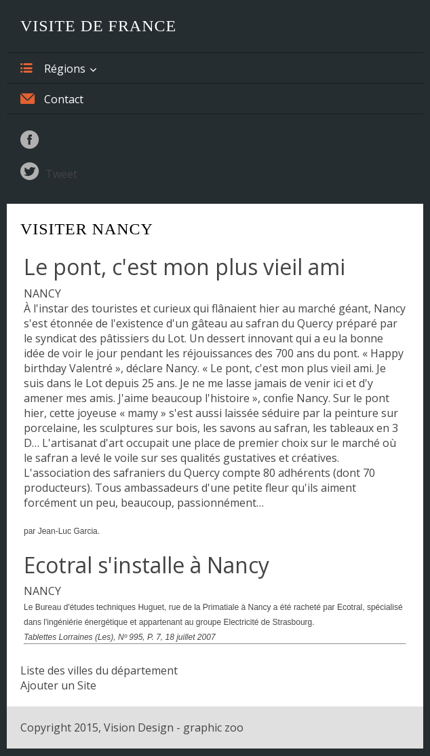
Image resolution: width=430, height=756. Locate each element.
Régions (52, 68)
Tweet (61, 173)
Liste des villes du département (99, 670)
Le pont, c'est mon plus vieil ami (184, 266)
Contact (51, 98)
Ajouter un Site (58, 685)
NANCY (42, 293)
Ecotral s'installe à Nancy (146, 564)
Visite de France (98, 26)
